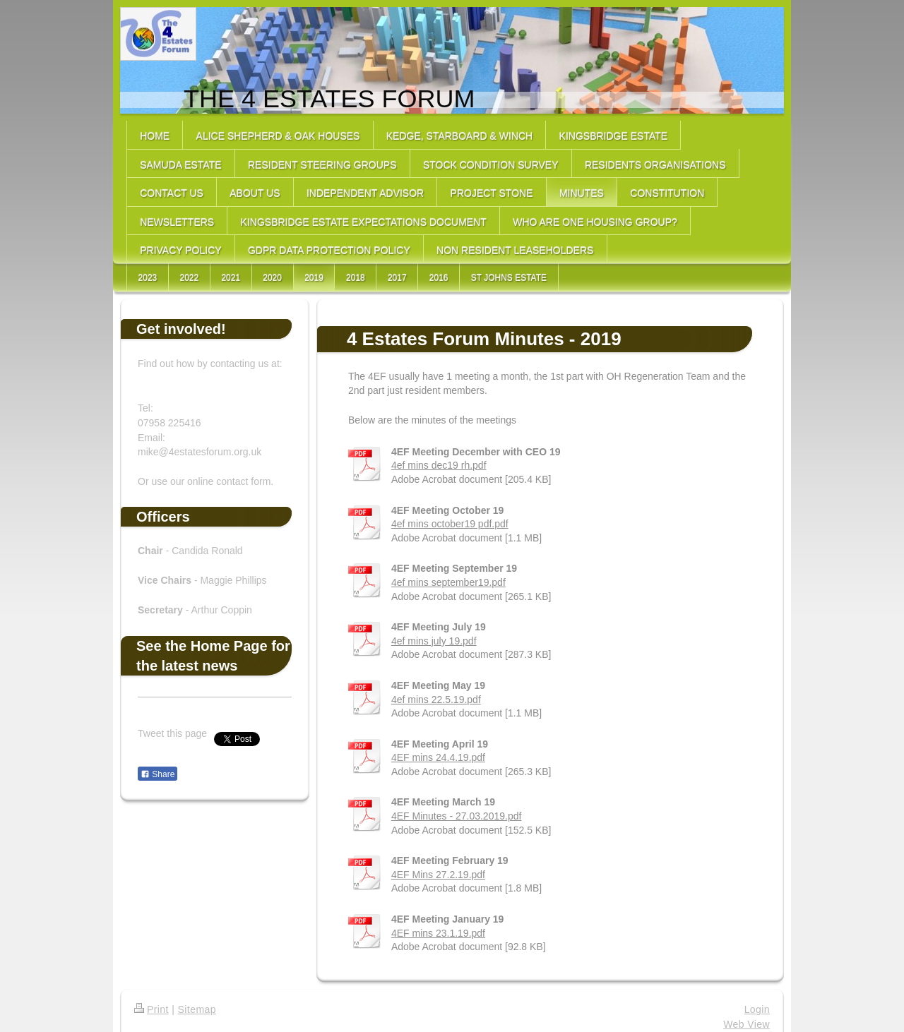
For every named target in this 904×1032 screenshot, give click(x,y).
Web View (746, 1024)
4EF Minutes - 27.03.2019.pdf (456, 816)
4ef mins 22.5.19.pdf (436, 699)
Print (151, 1009)
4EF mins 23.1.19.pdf (438, 933)
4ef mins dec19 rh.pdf (439, 465)
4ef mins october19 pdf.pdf (450, 523)
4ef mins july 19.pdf (434, 641)
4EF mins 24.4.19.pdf (438, 757)
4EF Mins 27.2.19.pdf (438, 874)
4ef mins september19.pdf (448, 582)
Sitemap (197, 1009)
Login (757, 1009)
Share (157, 774)
